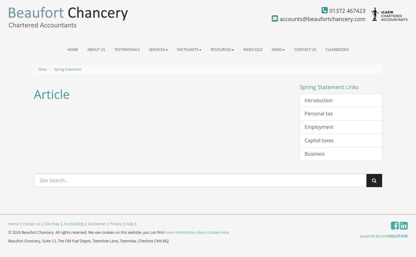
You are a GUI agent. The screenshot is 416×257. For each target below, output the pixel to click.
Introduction (319, 100)
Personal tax (319, 113)
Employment (319, 127)
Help (130, 223)
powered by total (384, 236)
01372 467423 (344, 10)
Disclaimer (97, 223)
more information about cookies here (197, 232)
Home (72, 49)
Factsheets (189, 49)
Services (158, 49)
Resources (222, 49)
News (278, 49)
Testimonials (127, 49)
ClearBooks (337, 49)
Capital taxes (319, 140)
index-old (253, 49)
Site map (52, 223)
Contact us (305, 49)
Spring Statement (67, 69)
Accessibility (74, 223)
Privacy (116, 223)
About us (96, 49)
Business (315, 153)
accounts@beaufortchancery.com (318, 19)
